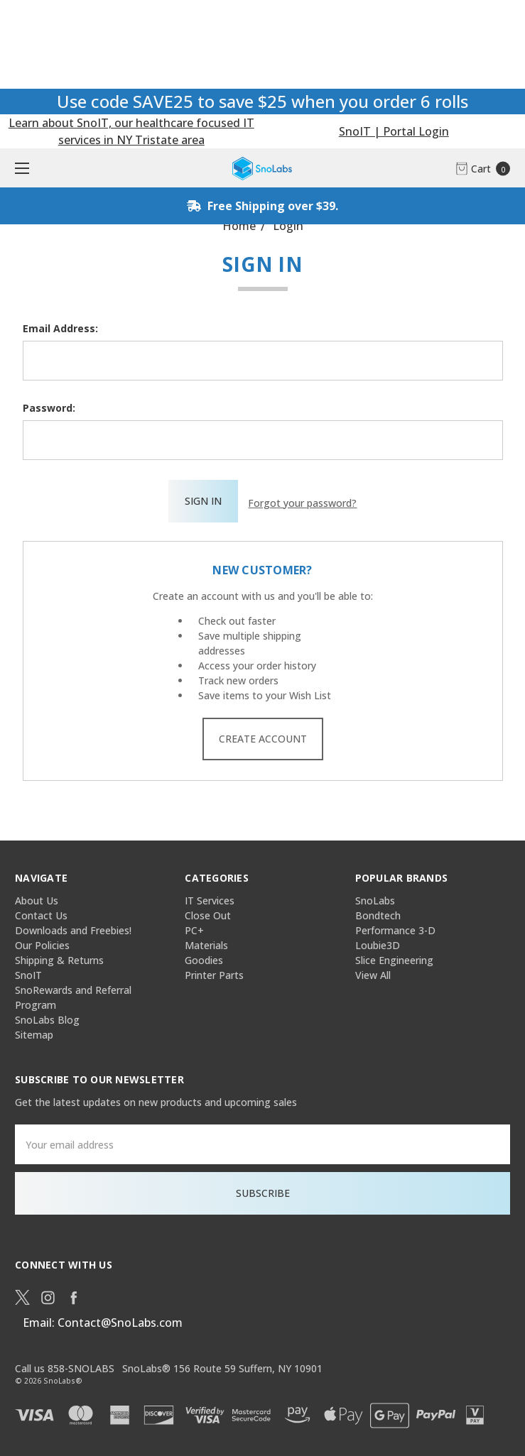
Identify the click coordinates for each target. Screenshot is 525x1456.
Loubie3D (377, 941)
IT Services (209, 897)
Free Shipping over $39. (262, 206)
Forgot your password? (302, 501)
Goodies (204, 956)
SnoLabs (375, 897)
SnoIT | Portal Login (394, 131)
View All (373, 971)
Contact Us (41, 912)
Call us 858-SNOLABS (64, 1365)
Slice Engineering (394, 956)
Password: (49, 408)
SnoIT (28, 971)
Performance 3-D (395, 927)
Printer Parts (214, 971)
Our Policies (42, 941)
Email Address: (60, 328)
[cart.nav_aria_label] (486, 167)
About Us (36, 897)
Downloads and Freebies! (73, 927)
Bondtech (378, 912)
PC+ (194, 927)
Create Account (263, 735)
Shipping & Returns (59, 956)
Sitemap (34, 1031)
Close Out (208, 912)
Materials (206, 941)
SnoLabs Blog (47, 1016)
